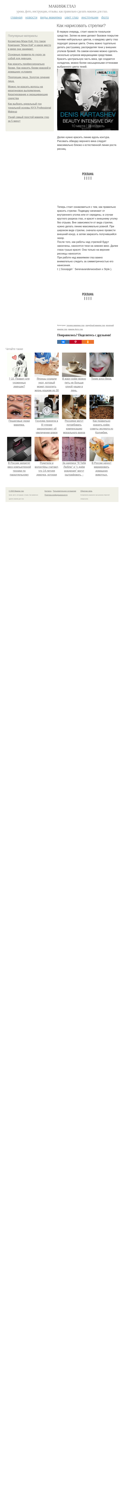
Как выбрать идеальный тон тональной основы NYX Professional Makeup (29, 107)
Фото (105, 17)
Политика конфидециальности (56, 495)
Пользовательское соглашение (64, 491)
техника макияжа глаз (75, 325)
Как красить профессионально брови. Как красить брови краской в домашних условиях (29, 68)
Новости (31, 17)
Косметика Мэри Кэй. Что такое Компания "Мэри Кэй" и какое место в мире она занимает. (29, 45)
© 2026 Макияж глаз (16, 491)
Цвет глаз (72, 17)
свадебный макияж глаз (95, 325)
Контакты (48, 491)
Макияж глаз (62, 6)
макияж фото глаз (75, 329)
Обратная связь (86, 491)
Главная (16, 17)
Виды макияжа (51, 17)
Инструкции (89, 17)
